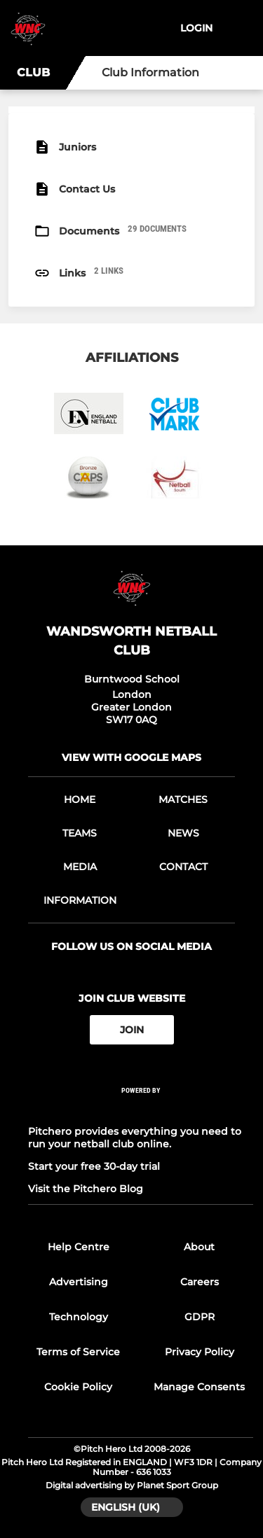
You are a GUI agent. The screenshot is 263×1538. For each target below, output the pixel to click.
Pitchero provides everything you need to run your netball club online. (134, 1137)
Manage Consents (199, 1386)
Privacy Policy (199, 1351)
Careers (199, 1281)
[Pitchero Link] (141, 1109)
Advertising (78, 1281)
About (199, 1246)
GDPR (199, 1316)
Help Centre (78, 1246)
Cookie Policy (78, 1386)
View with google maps (131, 757)
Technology (78, 1316)
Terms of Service (78, 1351)
